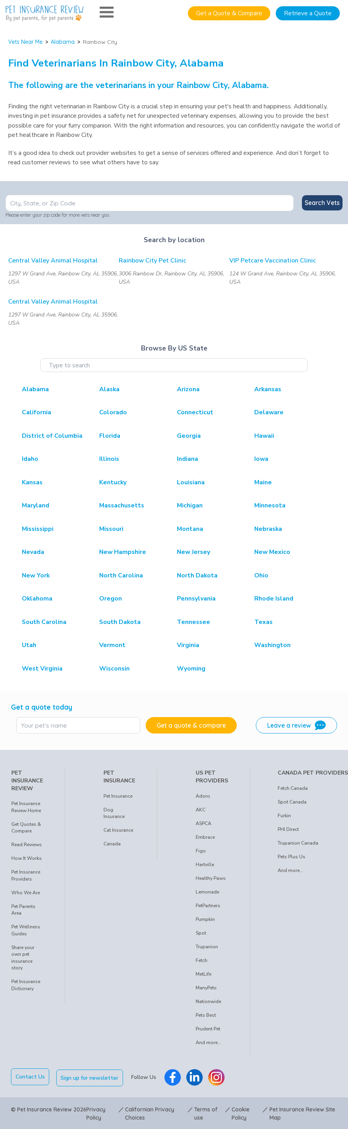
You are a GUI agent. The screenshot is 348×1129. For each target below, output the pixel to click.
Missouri (111, 529)
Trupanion (207, 947)
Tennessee (193, 622)
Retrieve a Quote (308, 13)
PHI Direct (288, 829)
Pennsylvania (196, 598)
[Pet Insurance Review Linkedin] (195, 1076)
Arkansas (267, 389)
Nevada (33, 552)
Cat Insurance (118, 830)
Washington (272, 645)
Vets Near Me (25, 41)
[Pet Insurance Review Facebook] (174, 1076)
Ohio (261, 575)
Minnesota (270, 505)
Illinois (109, 459)
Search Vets (322, 203)
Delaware (269, 412)
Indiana (187, 459)
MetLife (203, 974)
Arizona (188, 389)
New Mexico (272, 552)
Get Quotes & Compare (26, 827)
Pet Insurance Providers (25, 875)
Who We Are (25, 893)
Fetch (201, 960)
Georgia (189, 435)
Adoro (203, 796)
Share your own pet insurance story (22, 957)
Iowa (261, 459)
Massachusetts (121, 505)
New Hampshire (122, 552)
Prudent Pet (208, 1029)
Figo (201, 851)
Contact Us (30, 1076)
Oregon (110, 598)
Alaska (109, 389)
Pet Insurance (118, 796)
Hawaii (264, 435)
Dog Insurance (114, 813)
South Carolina (44, 622)
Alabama (63, 41)
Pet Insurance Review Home (26, 807)
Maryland (35, 505)
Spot (201, 933)
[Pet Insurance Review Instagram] (217, 1076)
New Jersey (193, 552)
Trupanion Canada (298, 843)
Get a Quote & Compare (229, 13)
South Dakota (120, 622)
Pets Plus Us (291, 857)
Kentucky (113, 482)
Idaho (30, 459)
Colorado (113, 412)
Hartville (205, 864)
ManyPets (206, 988)
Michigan (190, 505)
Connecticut (195, 412)
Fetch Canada (293, 788)
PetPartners (208, 905)
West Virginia (42, 668)
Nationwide (208, 1001)
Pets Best (206, 1015)
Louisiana (191, 482)
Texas (263, 622)
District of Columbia (52, 435)
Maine (263, 482)
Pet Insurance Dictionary (25, 985)
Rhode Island (273, 598)
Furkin (284, 816)
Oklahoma (37, 598)
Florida (109, 435)
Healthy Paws (211, 878)
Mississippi (38, 529)
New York (36, 575)
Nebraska (268, 529)
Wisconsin (114, 668)
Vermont (112, 645)
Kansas (32, 482)
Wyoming (191, 668)
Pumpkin (205, 919)
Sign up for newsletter (91, 1076)
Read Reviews (26, 844)
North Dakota (197, 575)
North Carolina (121, 575)
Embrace (205, 837)
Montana (190, 529)
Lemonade (207, 892)
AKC (200, 810)
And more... (208, 1042)
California (36, 412)
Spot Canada (292, 802)
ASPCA (203, 823)
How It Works (26, 858)
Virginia (188, 645)
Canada (112, 844)
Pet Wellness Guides (25, 930)
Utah (29, 645)
